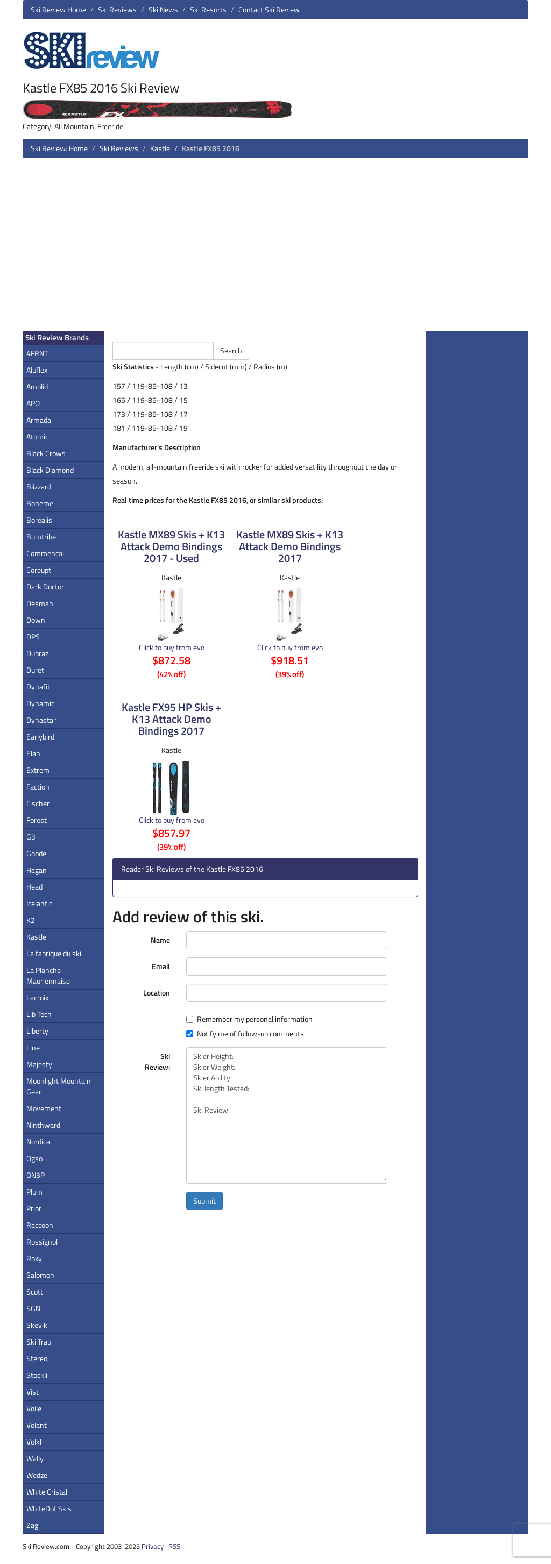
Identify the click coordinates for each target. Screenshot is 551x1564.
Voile (33, 1408)
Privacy (153, 1546)
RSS (174, 1546)
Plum (34, 1191)
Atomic (37, 436)
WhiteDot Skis (49, 1508)
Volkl (33, 1441)
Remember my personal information (249, 1019)
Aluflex (36, 369)
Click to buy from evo (171, 647)
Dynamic (40, 703)
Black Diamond (50, 469)
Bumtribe (41, 536)
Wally (35, 1458)
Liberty (37, 1030)
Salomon (40, 1275)
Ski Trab (38, 1341)
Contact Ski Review (269, 9)
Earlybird (40, 736)
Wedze (36, 1475)
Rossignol (42, 1241)
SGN (33, 1308)
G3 (31, 836)
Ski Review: (157, 1061)
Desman (39, 603)
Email (161, 966)
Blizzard (38, 486)
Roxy (34, 1258)
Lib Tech (39, 1014)
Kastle (160, 148)
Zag (32, 1525)
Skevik (36, 1325)
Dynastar (41, 720)
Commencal (45, 553)
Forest (36, 820)
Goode (36, 853)
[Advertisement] (275, 248)
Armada (38, 419)
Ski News (163, 9)
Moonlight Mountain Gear (58, 1086)
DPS (33, 636)
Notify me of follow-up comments (245, 1033)
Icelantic (39, 903)
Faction (38, 786)
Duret (35, 670)
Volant (36, 1425)
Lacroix (37, 997)
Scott (34, 1291)
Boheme (39, 503)
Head (34, 886)
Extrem (38, 770)
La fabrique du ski (53, 953)
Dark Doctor (45, 586)
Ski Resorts (208, 9)
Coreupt (38, 569)
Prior (33, 1208)
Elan (33, 753)
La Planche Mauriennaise (48, 975)
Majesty (39, 1064)
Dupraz (37, 653)
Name (160, 939)
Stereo (36, 1358)
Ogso (34, 1158)
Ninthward (43, 1125)
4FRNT (37, 353)
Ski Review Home (58, 9)
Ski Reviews (117, 9)
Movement (43, 1108)
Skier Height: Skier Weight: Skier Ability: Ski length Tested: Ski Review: (286, 1115)
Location (156, 992)
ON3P (35, 1175)
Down (35, 619)
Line (33, 1047)
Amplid (37, 386)
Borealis (39, 519)
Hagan (36, 870)
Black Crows (46, 453)
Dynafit (38, 686)
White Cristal (46, 1491)
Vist (32, 1391)
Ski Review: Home (59, 148)
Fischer (38, 803)
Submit (204, 1200)
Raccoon (39, 1225)
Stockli (36, 1375)
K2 (30, 920)
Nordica (38, 1141)
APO (33, 403)
